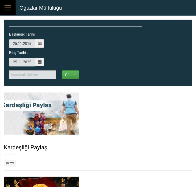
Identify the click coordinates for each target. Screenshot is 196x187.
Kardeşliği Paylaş (25, 147)
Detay (10, 163)
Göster (70, 75)
